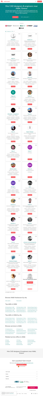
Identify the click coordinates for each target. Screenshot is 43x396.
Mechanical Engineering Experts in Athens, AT (12, 322)
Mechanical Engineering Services (10, 332)
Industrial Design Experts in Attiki (21, 310)
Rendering (29, 344)
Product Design (30, 343)
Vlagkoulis (13, 96)
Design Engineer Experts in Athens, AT (22, 319)
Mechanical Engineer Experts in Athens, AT (12, 318)
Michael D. (13, 39)
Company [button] (21, 376)
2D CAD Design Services (9, 333)
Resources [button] (21, 378)
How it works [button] (21, 371)
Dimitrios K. (13, 204)
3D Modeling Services (8, 329)
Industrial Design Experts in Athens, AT (34, 318)
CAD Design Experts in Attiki (21, 307)
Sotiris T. (30, 151)
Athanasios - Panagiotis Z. (13, 114)
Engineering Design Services (21, 330)
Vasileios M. (29, 39)
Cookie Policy (11, 393)
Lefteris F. (30, 204)
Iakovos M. (30, 77)
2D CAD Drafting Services (32, 332)
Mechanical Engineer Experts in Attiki (34, 307)
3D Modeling (7, 341)
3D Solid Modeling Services (20, 333)
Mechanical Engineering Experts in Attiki (34, 308)
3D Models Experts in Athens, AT (21, 321)
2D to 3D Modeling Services (10, 330)
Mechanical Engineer (31, 340)
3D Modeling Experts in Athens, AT (11, 319)
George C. (13, 186)
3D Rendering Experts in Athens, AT (33, 321)
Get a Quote (39, 1)
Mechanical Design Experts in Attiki (22, 311)
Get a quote (13, 67)
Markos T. (30, 96)
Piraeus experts (19, 300)
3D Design (7, 340)
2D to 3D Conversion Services (21, 332)
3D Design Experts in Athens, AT (33, 319)
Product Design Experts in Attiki (33, 310)
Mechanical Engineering (31, 341)
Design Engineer (19, 341)
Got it (3, 393)
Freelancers (9, 31)
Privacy (20, 393)
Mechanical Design (19, 344)
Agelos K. (13, 58)
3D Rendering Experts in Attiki (10, 311)
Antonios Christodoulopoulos (30, 242)
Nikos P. (13, 151)
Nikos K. (13, 131)
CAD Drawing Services (31, 330)
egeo (30, 186)
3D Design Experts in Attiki (9, 307)
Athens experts (7, 300)
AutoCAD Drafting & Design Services (34, 329)
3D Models (7, 343)
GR (12, 31)
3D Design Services (19, 329)
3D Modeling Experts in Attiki (10, 308)
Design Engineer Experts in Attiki (21, 308)
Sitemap (25, 393)
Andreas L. (13, 77)
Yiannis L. (30, 114)
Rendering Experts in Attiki (32, 311)
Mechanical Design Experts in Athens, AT (12, 321)
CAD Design (18, 340)
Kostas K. (30, 223)
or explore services (33, 390)
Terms (22, 393)
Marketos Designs (13, 261)
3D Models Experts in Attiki (9, 310)
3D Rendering (7, 344)
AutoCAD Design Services (32, 333)
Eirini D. (13, 242)
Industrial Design (19, 343)
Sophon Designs (29, 131)
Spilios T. (30, 261)
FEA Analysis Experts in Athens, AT (33, 322)
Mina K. (29, 58)
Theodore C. (13, 223)
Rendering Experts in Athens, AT (21, 318)
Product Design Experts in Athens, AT (22, 322)
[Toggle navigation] (2, 1)
